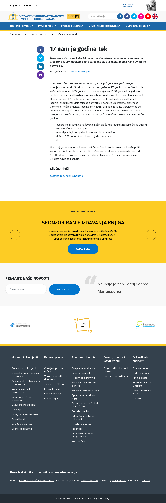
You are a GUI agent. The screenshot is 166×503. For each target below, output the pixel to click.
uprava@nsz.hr (118, 480)
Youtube (148, 16)
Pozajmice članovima (83, 377)
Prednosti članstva (71, 26)
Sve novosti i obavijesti (24, 368)
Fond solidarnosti (81, 372)
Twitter (134, 16)
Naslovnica (15, 34)
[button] (15, 234)
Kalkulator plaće (52, 393)
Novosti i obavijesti (20, 26)
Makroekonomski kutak (116, 375)
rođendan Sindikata (71, 175)
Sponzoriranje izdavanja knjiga (83, 222)
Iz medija (16, 409)
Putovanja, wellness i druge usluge (83, 435)
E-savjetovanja (52, 388)
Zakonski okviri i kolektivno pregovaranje (26, 382)
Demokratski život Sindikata (21, 398)
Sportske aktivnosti (22, 423)
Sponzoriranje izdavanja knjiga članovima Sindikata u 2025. (83, 230)
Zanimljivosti (18, 418)
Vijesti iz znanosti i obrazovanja (21, 390)
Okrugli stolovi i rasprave (25, 414)
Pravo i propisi (46, 26)
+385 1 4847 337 (89, 480)
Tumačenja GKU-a (54, 383)
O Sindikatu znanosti (136, 26)
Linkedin (40, 66)
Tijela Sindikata (141, 372)
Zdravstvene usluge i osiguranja (83, 417)
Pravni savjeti (51, 398)
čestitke (54, 175)
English (155, 16)
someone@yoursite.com (40, 75)
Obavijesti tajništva (22, 428)
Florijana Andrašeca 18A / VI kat (36, 480)
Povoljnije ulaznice (81, 423)
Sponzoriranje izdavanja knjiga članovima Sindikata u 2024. (83, 234)
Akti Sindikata (140, 377)
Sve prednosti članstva (84, 368)
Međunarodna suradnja (24, 404)
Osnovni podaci (141, 368)
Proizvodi (77, 428)
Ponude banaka (80, 410)
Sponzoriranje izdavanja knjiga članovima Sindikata (83, 238)
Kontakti (137, 398)
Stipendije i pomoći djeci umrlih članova (85, 405)
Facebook (127, 16)
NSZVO (146, 480)
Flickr (141, 16)
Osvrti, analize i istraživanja (104, 26)
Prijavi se (15, 6)
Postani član (30, 6)
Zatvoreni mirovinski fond (85, 390)
